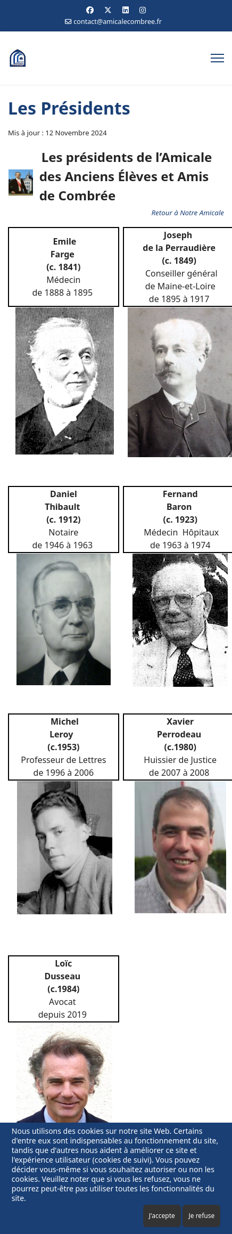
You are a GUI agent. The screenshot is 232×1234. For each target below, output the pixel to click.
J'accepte (162, 1215)
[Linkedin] (125, 10)
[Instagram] (142, 10)
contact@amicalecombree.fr (117, 21)
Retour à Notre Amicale (187, 212)
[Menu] (217, 58)
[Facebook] (90, 10)
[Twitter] (108, 10)
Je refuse (201, 1215)
